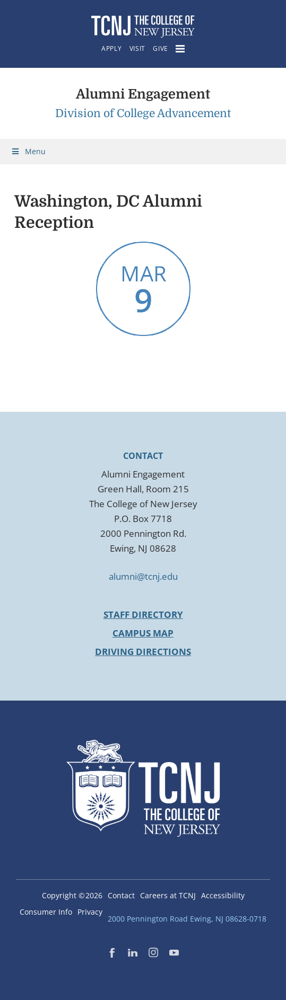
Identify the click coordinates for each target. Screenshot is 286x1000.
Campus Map (143, 633)
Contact (121, 895)
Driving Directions (143, 651)
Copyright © (72, 895)
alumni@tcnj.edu (143, 576)
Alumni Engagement (143, 94)
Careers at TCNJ (168, 895)
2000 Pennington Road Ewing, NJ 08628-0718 (187, 919)
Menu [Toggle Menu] (28, 151)
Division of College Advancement (143, 113)
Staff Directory (143, 614)
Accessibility (223, 895)
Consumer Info (46, 912)
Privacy (89, 912)
